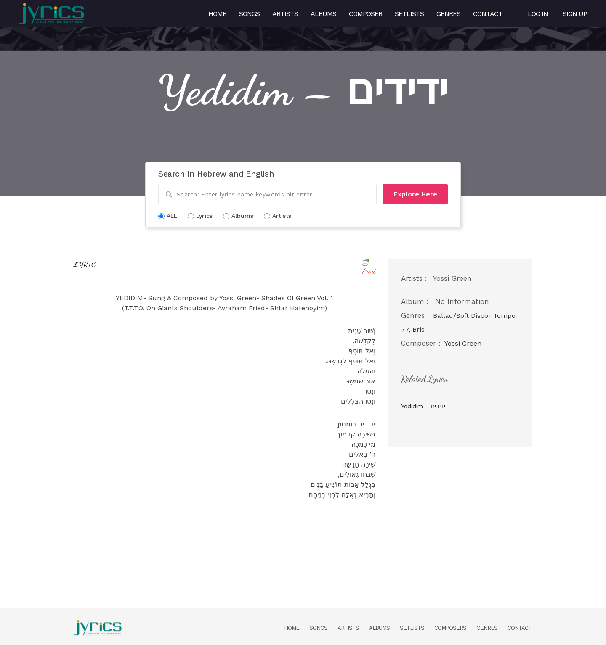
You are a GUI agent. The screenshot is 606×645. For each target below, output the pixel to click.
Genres (448, 14)
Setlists (409, 14)
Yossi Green (462, 343)
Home (217, 14)
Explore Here (415, 194)
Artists (285, 14)
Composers (450, 628)
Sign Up (575, 14)
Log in (538, 14)
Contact (487, 14)
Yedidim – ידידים (423, 406)
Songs (249, 14)
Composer (365, 14)
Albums (323, 14)
